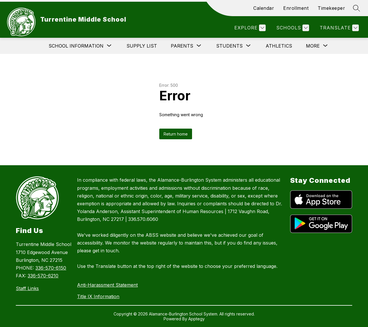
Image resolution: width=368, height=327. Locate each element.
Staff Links (27, 288)
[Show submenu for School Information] (76, 45)
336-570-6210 (43, 276)
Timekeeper (331, 8)
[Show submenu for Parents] (182, 45)
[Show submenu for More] (313, 45)
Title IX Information (98, 296)
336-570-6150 (50, 268)
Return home (176, 133)
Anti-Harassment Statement (107, 285)
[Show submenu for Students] (229, 45)
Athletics (279, 46)
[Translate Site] (338, 27)
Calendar (263, 8)
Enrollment (295, 8)
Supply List (141, 46)
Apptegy (196, 318)
